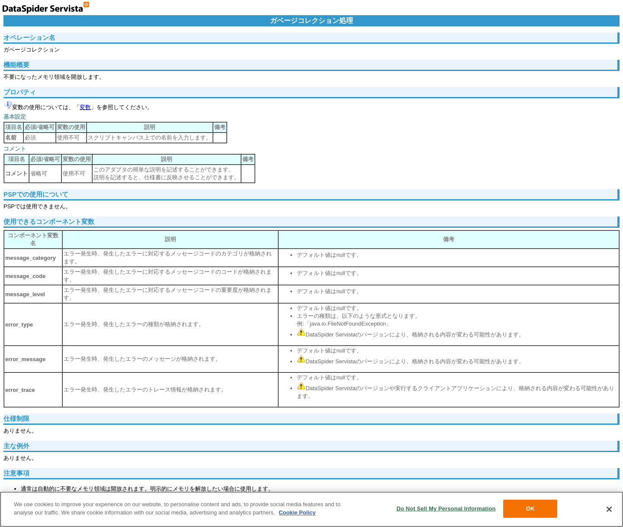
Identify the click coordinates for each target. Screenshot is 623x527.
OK (530, 508)
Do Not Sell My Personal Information (445, 508)
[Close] (609, 509)
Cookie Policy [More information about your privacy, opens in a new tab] (297, 512)
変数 (85, 107)
